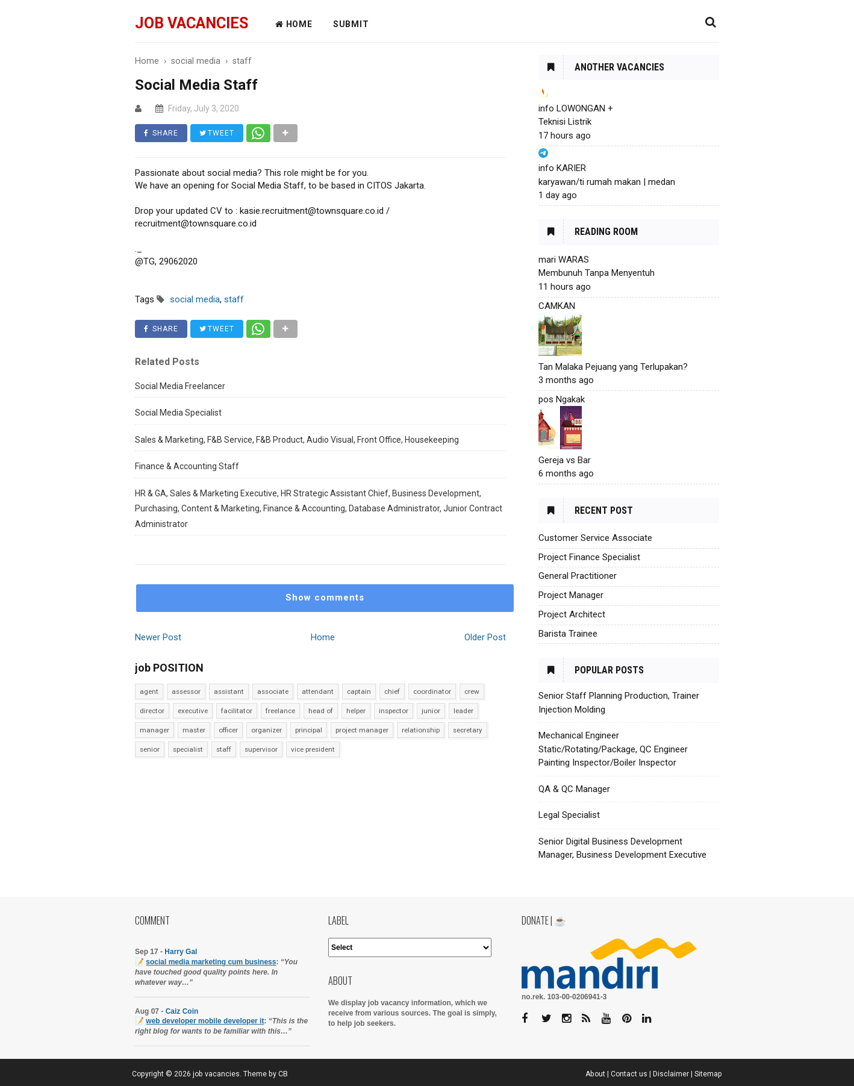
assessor (186, 691)
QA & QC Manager (574, 789)
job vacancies (191, 23)
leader (463, 711)
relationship (421, 730)
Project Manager (570, 595)
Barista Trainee (567, 633)
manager (154, 730)
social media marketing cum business (211, 962)
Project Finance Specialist (589, 557)
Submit (351, 24)
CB (283, 1074)
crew (471, 691)
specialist (188, 749)
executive (193, 711)
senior (150, 749)
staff (223, 749)
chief (392, 691)
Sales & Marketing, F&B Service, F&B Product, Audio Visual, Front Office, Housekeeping (297, 440)
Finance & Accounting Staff (187, 466)
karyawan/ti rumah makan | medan (606, 181)
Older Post (485, 637)
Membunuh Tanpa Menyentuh (596, 272)
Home (323, 637)
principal (308, 730)
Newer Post (158, 637)
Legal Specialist (569, 815)
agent (149, 691)
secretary (467, 730)
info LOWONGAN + (575, 108)
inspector (393, 711)
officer (228, 730)
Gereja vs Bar (564, 460)
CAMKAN (556, 306)
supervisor (261, 749)
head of (320, 711)
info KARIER (562, 168)
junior (431, 711)
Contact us (629, 1074)
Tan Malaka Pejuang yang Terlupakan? (613, 366)
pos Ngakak (561, 399)
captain (359, 691)
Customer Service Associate (595, 537)
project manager (361, 730)
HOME (294, 24)
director (152, 711)
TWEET (216, 133)
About (595, 1074)
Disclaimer (671, 1074)
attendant (318, 691)
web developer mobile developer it (205, 1021)
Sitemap (708, 1074)
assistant (229, 691)
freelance (280, 711)
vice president (313, 749)
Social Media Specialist (178, 412)
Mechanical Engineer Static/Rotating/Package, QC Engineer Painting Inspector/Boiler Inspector (613, 749)
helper (356, 711)
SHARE (161, 133)
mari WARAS (563, 259)
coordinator (432, 691)
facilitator (236, 711)
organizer (266, 730)
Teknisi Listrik (564, 121)
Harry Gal (180, 951)
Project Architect (571, 614)
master (193, 730)
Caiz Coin (182, 1011)
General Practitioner (577, 575)
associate (272, 691)
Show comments (324, 597)
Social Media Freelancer (180, 386)
